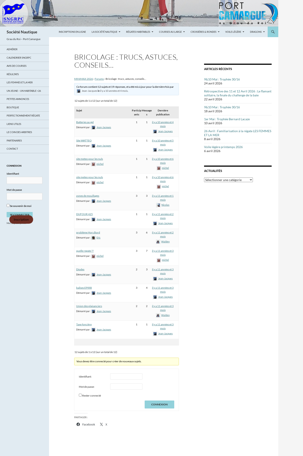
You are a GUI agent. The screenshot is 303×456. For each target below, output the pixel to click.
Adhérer (12, 49)
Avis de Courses (17, 65)
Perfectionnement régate (23, 115)
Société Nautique (22, 31)
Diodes (80, 269)
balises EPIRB (84, 287)
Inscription (21, 219)
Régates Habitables (138, 31)
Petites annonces (18, 98)
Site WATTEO (84, 140)
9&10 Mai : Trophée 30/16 (222, 79)
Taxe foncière (84, 324)
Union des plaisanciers (89, 306)
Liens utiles (14, 123)
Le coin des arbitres (19, 132)
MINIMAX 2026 (83, 78)
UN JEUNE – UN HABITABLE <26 (24, 90)
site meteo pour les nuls (89, 158)
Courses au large (170, 31)
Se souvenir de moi (19, 206)
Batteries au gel (85, 122)
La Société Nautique (104, 31)
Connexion (159, 404)
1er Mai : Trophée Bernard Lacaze (227, 119)
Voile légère (233, 31)
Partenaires (14, 140)
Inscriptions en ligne (72, 31)
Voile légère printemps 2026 (223, 147)
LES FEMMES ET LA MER (20, 82)
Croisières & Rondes (203, 31)
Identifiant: (85, 376)
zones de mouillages (87, 195)
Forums (99, 78)
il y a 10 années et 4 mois (114, 90)
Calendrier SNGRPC (19, 57)
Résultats (13, 74)
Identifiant (13, 173)
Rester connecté (91, 395)
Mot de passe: (87, 386)
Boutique (13, 107)
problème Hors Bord (88, 232)
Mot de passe (14, 189)
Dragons (256, 31)
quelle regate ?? (85, 250)
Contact (12, 148)
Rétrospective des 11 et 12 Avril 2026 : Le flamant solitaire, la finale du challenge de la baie (237, 93)
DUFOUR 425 (84, 214)
